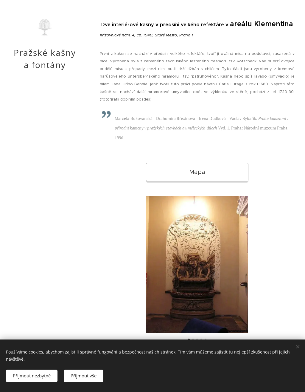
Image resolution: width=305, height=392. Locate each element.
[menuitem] (45, 195)
